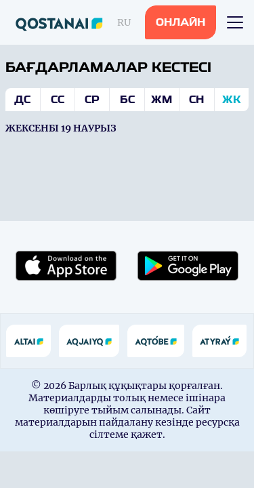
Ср (92, 99)
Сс (57, 99)
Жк (231, 99)
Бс (127, 99)
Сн (196, 99)
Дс (22, 99)
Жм (161, 99)
